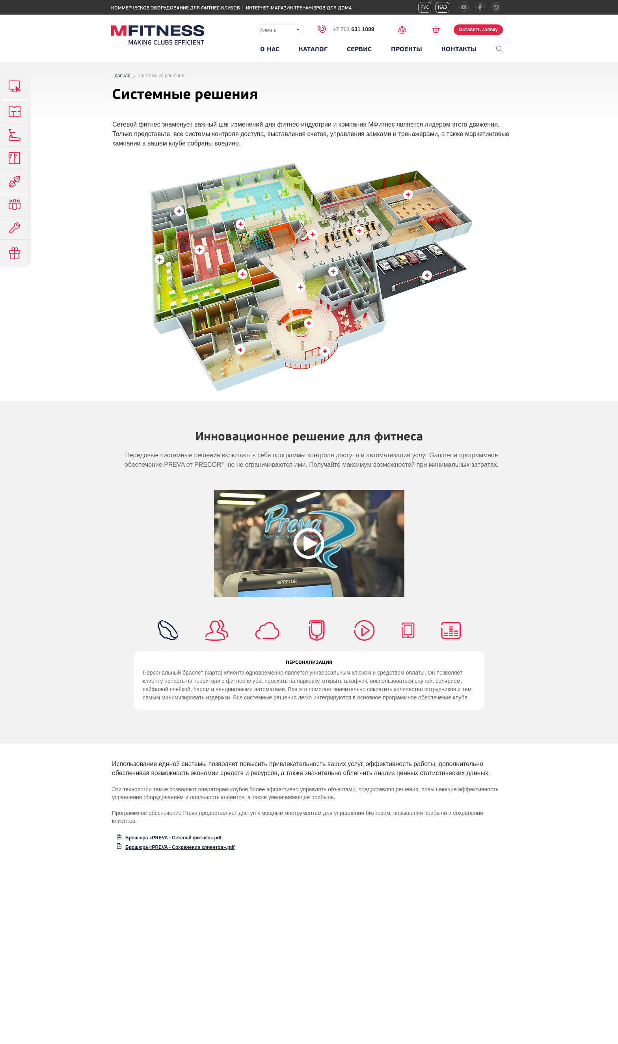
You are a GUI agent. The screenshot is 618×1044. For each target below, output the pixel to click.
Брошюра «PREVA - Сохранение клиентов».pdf (180, 847)
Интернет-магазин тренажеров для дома (299, 8)
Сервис (359, 49)
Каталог (313, 49)
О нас (269, 49)
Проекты (406, 49)
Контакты (459, 49)
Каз (442, 7)
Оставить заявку (478, 29)
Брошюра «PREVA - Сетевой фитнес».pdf (173, 838)
